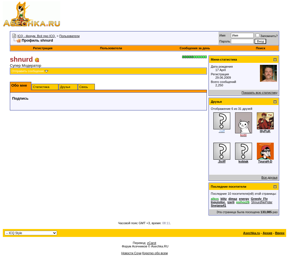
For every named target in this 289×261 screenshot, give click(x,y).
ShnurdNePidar (261, 202)
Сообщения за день (194, 48)
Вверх (279, 233)
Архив (267, 233)
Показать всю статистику (259, 92)
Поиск (260, 48)
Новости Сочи (131, 253)
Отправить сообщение (28, 71)
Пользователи (69, 36)
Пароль (224, 41)
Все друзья (269, 177)
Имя (222, 35)
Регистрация (42, 48)
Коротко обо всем (155, 253)
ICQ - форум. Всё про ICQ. (36, 36)
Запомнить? (267, 36)
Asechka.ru (251, 233)
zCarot (151, 243)
